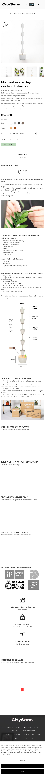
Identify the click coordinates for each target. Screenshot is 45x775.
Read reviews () (16, 109)
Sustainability (28, 734)
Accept (22, 771)
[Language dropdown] (26, 4)
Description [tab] (22, 154)
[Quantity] (14, 139)
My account (28, 738)
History (17, 734)
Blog (38, 734)
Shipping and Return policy (9, 389)
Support (8, 734)
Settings (22, 760)
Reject (22, 766)
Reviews (23, 157)
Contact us (16, 738)
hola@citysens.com (28, 730)
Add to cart (8, 144)
